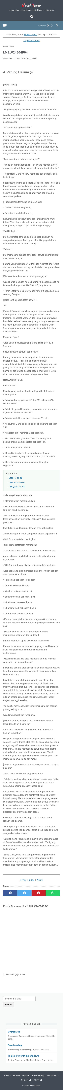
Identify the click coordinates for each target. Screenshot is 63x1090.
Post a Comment (29, 58)
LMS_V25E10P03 (16, 487)
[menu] (6, 25)
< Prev (23, 880)
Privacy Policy (38, 1075)
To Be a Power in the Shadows (23, 1056)
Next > (40, 880)
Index (31, 880)
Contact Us (26, 1080)
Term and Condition (20, 1075)
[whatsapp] (53, 893)
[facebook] (31, 16)
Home (6, 1075)
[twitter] (24, 893)
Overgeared (14, 1031)
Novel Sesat (35, 1086)
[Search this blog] (19, 998)
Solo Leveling (15, 1045)
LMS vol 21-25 (15, 478)
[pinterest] (39, 893)
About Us (38, 1080)
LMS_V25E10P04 (16, 482)
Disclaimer (51, 1075)
